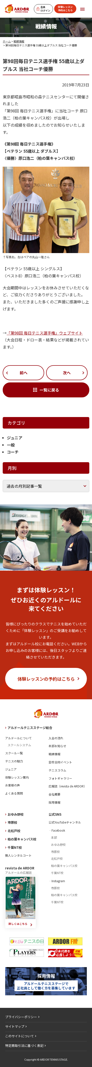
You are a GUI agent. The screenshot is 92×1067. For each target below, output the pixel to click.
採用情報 (54, 802)
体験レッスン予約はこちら (65, 8)
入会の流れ (56, 738)
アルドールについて (18, 738)
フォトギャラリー (60, 778)
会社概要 (54, 794)
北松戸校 (14, 830)
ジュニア (14, 438)
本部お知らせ (57, 746)
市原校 (12, 822)
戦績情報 (18, 41)
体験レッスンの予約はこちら (46, 678)
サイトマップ (14, 1026)
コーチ (13, 452)
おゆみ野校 (16, 814)
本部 (54, 837)
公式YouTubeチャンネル (65, 822)
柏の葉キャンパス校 (22, 839)
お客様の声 (12, 785)
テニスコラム (57, 770)
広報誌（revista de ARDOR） (68, 786)
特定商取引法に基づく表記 (24, 1045)
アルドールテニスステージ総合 (30, 727)
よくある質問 (14, 793)
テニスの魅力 (14, 761)
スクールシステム (19, 745)
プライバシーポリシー (21, 1016)
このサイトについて (19, 1036)
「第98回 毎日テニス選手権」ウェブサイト (45, 333)
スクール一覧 (14, 753)
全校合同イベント (60, 762)
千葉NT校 (15, 847)
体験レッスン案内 (17, 777)
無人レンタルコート (18, 855)
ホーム (7, 41)
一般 (11, 445)
